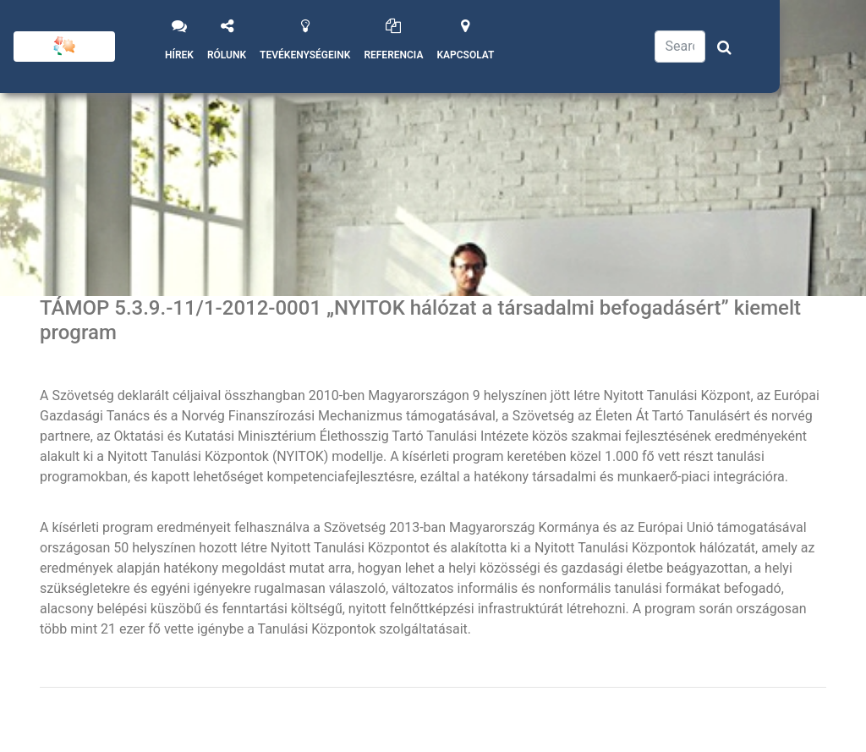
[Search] (680, 46)
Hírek (179, 55)
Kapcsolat (465, 55)
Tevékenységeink (305, 55)
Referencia (393, 55)
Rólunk (226, 55)
